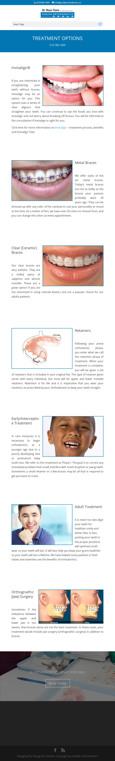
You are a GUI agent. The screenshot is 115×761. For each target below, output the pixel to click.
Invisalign (60, 127)
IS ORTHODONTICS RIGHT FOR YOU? (57, 674)
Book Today (57, 685)
